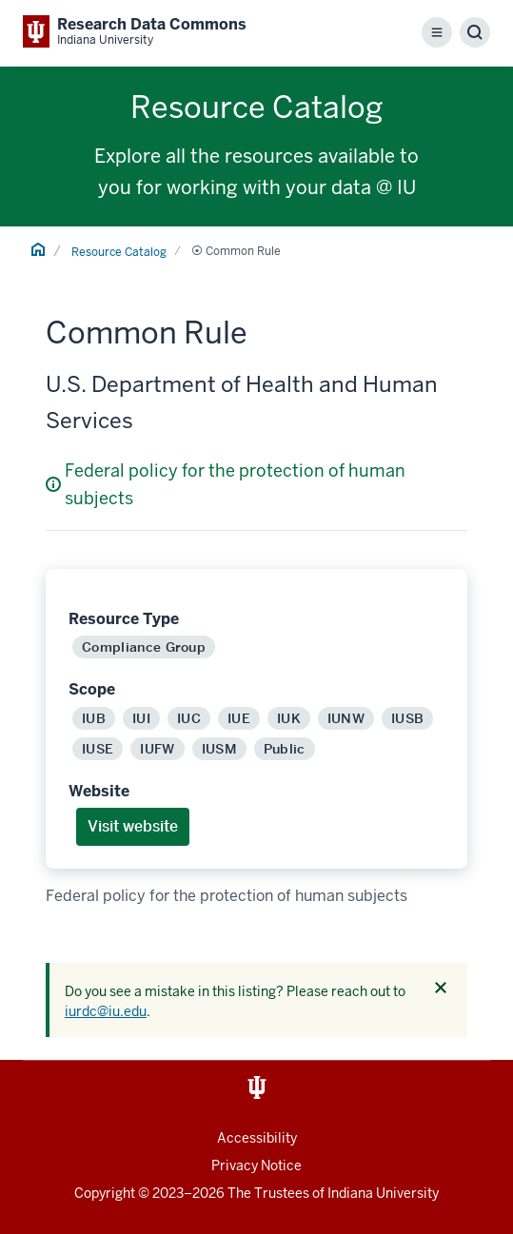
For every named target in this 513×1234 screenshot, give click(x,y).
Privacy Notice (256, 1165)
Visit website (133, 826)
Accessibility (257, 1137)
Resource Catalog (119, 252)
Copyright (104, 1193)
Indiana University (383, 1193)
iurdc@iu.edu (106, 1011)
